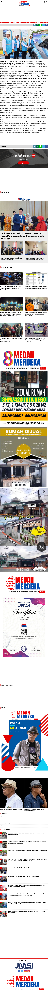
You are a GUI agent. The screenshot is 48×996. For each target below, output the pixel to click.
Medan (2, 22)
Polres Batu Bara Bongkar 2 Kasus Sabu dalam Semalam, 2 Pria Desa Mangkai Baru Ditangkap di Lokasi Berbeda (27, 894)
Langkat (25, 22)
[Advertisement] (24, 11)
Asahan (30, 22)
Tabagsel (8, 22)
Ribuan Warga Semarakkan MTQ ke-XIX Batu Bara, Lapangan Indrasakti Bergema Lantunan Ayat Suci (11, 314)
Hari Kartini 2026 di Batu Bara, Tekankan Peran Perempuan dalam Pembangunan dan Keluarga (23, 236)
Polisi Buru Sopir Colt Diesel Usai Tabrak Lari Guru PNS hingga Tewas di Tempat (36, 340)
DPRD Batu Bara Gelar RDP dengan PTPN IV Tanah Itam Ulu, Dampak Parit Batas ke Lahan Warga (11, 258)
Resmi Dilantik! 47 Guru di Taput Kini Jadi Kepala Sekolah (23, 876)
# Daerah (2, 817)
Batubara (44, 22)
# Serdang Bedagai (5, 823)
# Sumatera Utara (5, 826)
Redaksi (21, 960)
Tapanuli (14, 22)
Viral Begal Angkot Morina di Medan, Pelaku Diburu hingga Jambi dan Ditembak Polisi (11, 340)
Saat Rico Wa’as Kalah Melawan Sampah (11, 809)
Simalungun (37, 22)
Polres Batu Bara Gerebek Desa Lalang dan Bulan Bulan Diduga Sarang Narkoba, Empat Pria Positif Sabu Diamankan (27, 860)
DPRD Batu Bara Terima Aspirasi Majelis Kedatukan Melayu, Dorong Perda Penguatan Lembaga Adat (34, 258)
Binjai (19, 22)
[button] (46, 0)
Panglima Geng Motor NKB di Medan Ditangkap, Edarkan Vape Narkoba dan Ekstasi (36, 314)
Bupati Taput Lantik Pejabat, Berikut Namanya (20, 867)
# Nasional (3, 820)
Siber (26, 960)
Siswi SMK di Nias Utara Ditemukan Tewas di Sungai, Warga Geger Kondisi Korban (10, 288)
